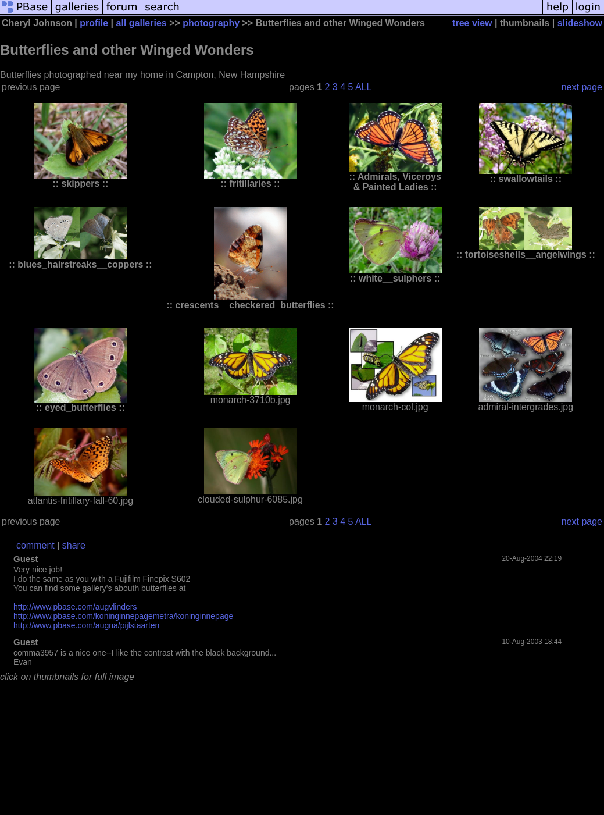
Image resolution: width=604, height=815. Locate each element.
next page (582, 87)
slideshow (579, 23)
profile (94, 23)
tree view (472, 23)
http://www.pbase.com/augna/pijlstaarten (86, 625)
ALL (363, 87)
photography (211, 23)
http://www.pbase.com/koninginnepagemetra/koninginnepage (123, 616)
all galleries (141, 23)
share (73, 545)
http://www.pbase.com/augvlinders (75, 606)
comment (35, 545)
